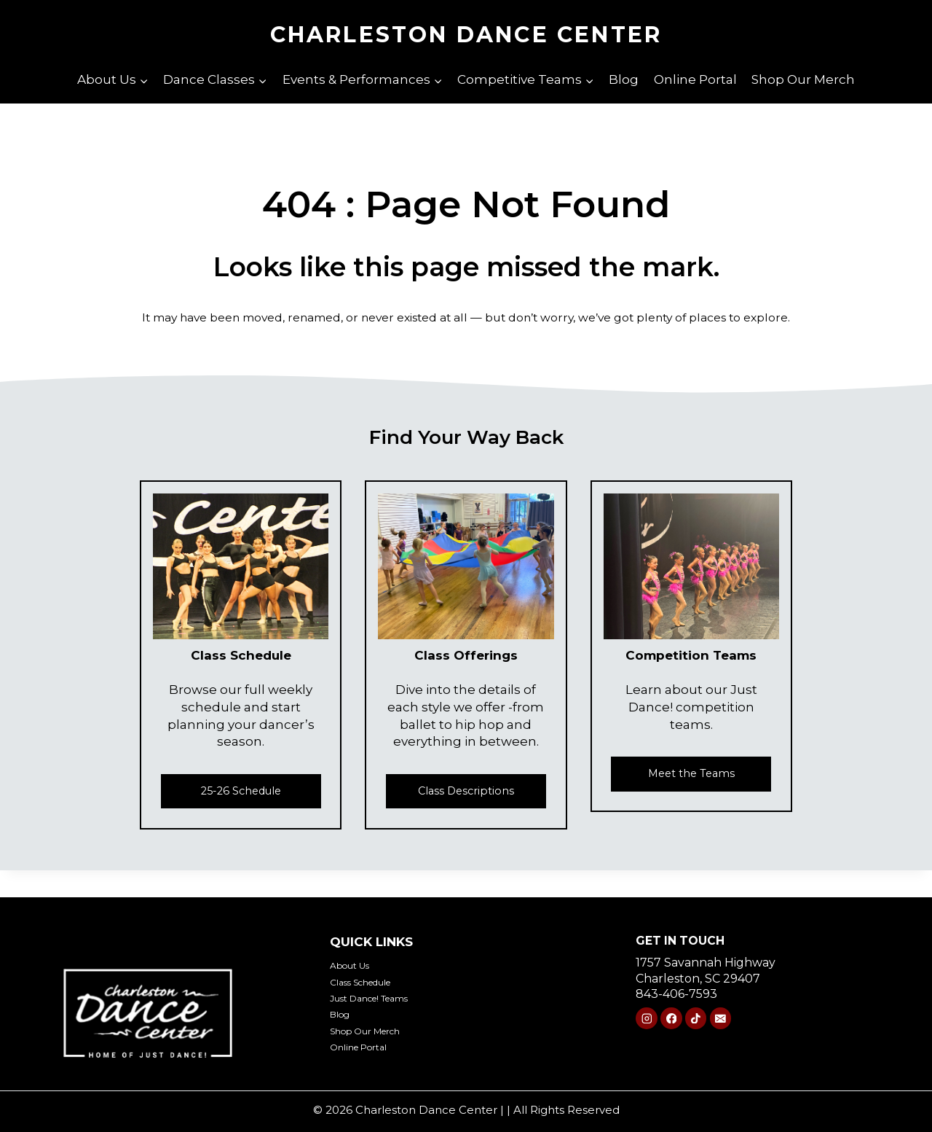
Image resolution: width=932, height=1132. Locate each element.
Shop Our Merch (803, 79)
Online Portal (695, 79)
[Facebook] (671, 1022)
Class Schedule (374, 981)
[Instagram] (646, 1022)
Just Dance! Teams (384, 997)
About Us (357, 965)
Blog (624, 79)
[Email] (720, 1022)
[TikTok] (695, 1022)
